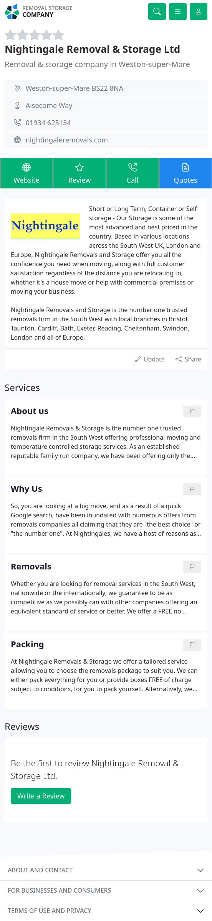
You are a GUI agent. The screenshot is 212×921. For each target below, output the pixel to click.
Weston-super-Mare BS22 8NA (74, 88)
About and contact (40, 870)
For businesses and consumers (59, 890)
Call (132, 173)
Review (79, 173)
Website (26, 173)
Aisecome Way (49, 105)
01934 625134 (48, 122)
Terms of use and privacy (49, 910)
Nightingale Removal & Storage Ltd (92, 49)
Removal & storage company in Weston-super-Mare (97, 64)
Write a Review (41, 795)
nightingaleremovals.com (67, 139)
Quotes (185, 173)
